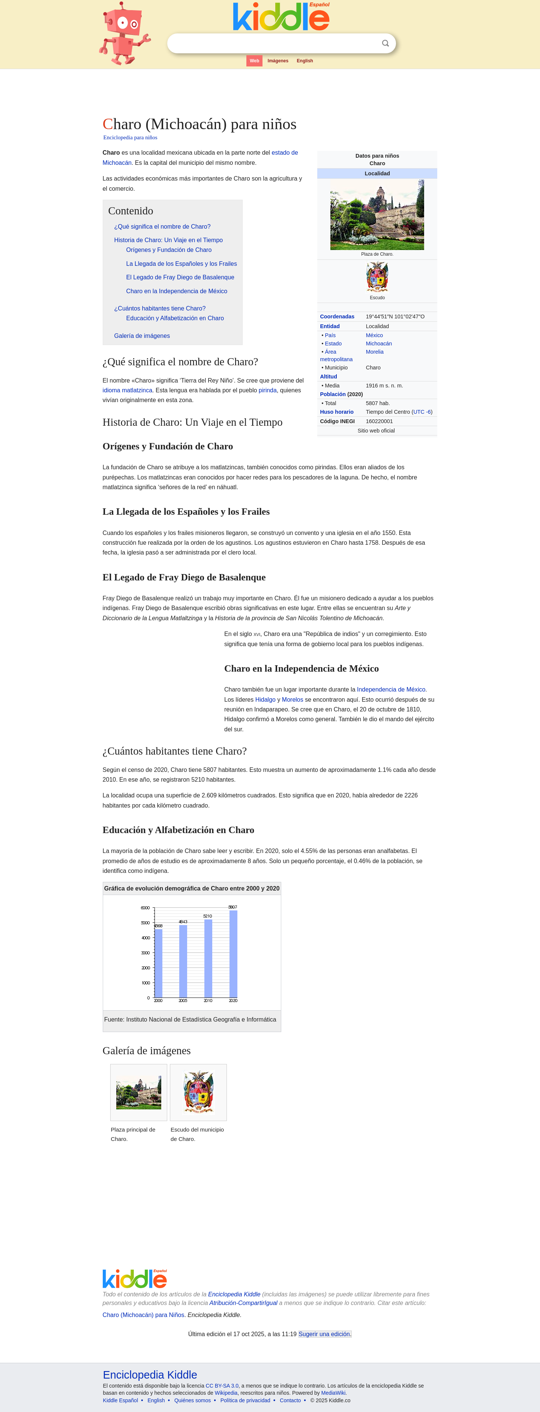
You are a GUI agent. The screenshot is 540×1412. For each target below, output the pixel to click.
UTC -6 (421, 412)
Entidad (330, 326)
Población (333, 394)
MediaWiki (333, 1393)
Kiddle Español (120, 1400)
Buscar (385, 43)
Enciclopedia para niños (131, 137)
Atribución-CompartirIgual (244, 1303)
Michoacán (379, 344)
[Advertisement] (269, 90)
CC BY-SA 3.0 (222, 1386)
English (305, 60)
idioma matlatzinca (128, 390)
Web (254, 60)
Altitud (328, 377)
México (374, 335)
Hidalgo (265, 699)
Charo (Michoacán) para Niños (143, 1315)
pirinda (268, 390)
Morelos (292, 699)
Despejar (370, 43)
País (330, 335)
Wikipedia (226, 1393)
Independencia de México (391, 689)
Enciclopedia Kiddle (234, 1294)
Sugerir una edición (324, 1334)
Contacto (290, 1400)
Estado (333, 344)
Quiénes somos (192, 1400)
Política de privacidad (245, 1400)
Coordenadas (337, 316)
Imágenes (278, 60)
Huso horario (337, 412)
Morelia (375, 352)
